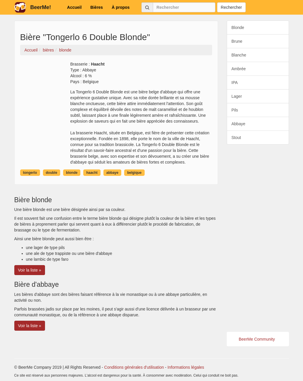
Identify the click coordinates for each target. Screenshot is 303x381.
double (51, 173)
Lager (236, 96)
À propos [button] (120, 7)
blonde (71, 173)
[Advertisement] (258, 238)
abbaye (112, 173)
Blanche (238, 55)
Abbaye (238, 123)
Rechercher (231, 7)
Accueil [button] (74, 7)
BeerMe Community (257, 339)
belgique (134, 173)
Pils (234, 110)
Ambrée (238, 68)
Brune (236, 41)
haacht (92, 173)
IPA (234, 82)
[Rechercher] (184, 7)
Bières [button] (96, 7)
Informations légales (185, 367)
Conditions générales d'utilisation (134, 367)
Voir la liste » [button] (29, 270)
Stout (236, 137)
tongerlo (30, 173)
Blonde (237, 27)
